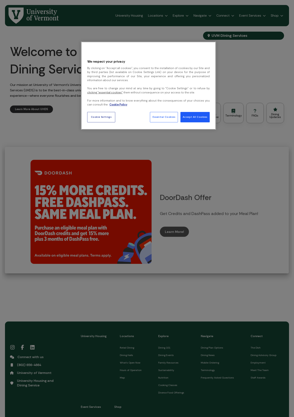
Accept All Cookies (195, 117)
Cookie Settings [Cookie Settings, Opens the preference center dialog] (101, 117)
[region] (148, 85)
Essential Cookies (164, 117)
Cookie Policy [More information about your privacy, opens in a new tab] (118, 104)
